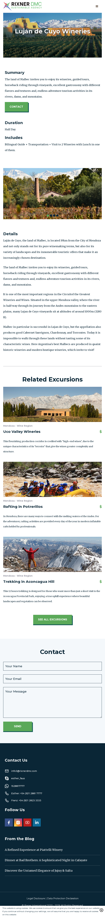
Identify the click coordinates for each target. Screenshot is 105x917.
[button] (97, 6)
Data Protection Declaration (63, 898)
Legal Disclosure (36, 898)
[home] (22, 6)
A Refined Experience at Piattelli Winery (34, 850)
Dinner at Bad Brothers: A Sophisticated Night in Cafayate (46, 860)
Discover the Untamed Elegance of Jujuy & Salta (38, 870)
